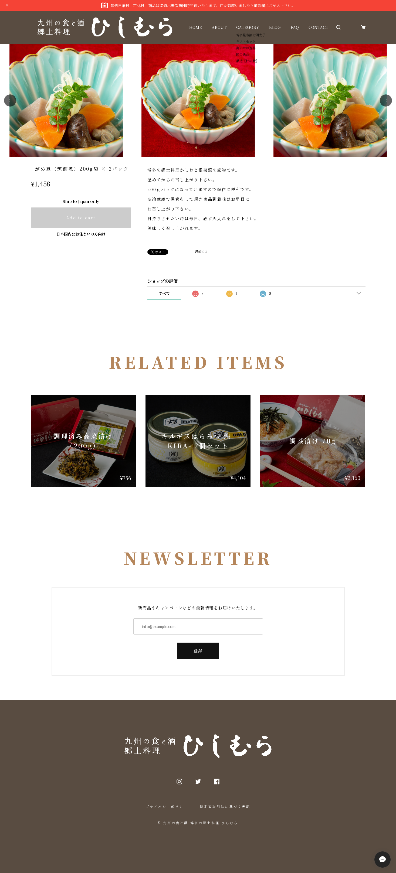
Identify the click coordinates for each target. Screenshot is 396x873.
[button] (10, 100)
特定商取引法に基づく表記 (225, 806)
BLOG (275, 27)
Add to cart (81, 217)
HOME (195, 27)
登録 (198, 650)
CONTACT (318, 27)
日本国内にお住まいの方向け (81, 234)
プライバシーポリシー (166, 806)
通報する (201, 252)
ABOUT (219, 27)
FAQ (294, 27)
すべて (164, 293)
